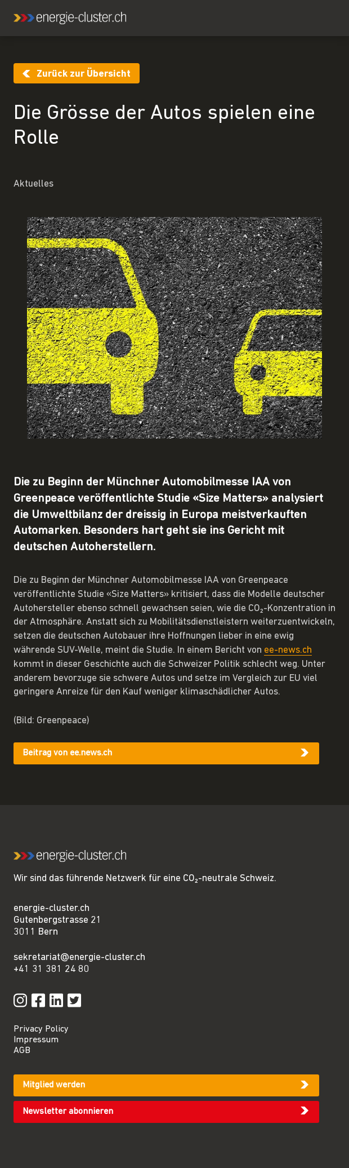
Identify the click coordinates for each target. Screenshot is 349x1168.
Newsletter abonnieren (68, 1111)
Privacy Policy (41, 1029)
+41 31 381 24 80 (52, 969)
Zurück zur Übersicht (84, 74)
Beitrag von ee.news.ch (67, 753)
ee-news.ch (288, 650)
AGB (22, 1050)
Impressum (36, 1040)
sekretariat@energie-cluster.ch (79, 957)
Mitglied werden (54, 1085)
